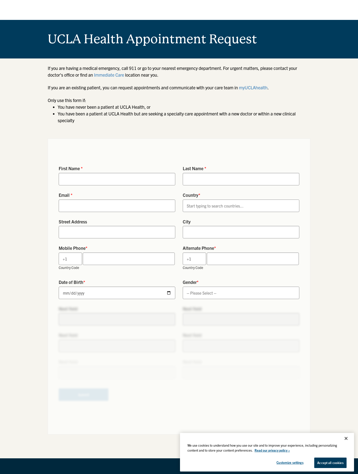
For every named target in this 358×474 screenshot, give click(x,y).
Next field (68, 309)
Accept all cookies (330, 463)
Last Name (194, 168)
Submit (83, 394)
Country (191, 195)
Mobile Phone (73, 248)
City (187, 221)
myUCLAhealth (253, 87)
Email (66, 195)
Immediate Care (109, 75)
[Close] (346, 438)
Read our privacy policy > (272, 450)
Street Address (73, 221)
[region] (267, 452)
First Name (71, 168)
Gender (191, 282)
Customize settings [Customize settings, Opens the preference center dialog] (289, 462)
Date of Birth (72, 282)
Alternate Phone (199, 248)
